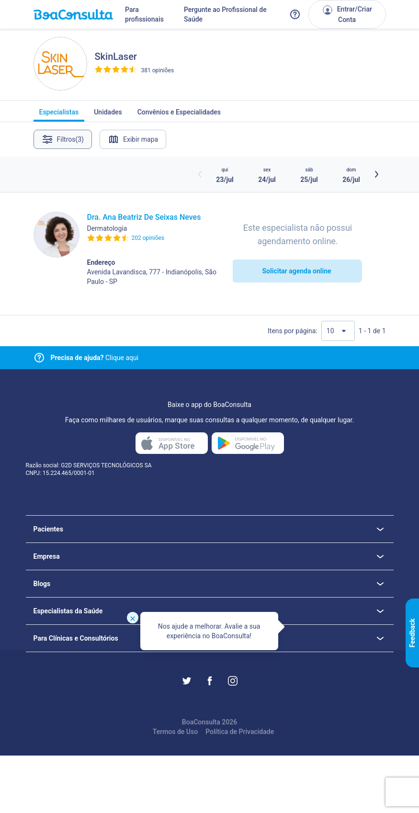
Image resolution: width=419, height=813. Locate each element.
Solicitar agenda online (296, 271)
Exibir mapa (133, 139)
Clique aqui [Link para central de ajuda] (95, 357)
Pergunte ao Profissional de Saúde (225, 14)
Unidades (108, 115)
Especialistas (59, 115)
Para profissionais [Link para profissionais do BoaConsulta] (144, 14)
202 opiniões (148, 238)
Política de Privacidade (239, 731)
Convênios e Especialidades (179, 115)
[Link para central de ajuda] (39, 357)
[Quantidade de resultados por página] (338, 330)
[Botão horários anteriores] (200, 174)
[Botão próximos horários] (376, 174)
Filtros (63, 139)
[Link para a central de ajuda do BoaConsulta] (295, 14)
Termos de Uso (175, 731)
